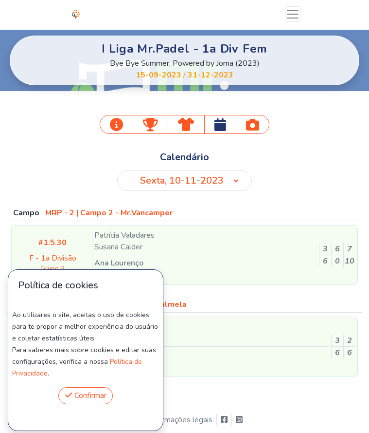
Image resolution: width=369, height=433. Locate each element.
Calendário (184, 157)
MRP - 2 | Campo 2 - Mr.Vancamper (109, 212)
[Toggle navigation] (292, 14)
